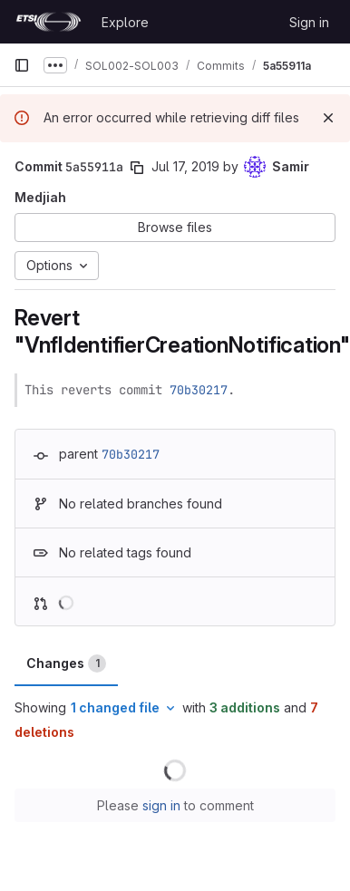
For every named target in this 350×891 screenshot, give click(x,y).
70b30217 (199, 390)
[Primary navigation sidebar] (21, 65)
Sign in (309, 22)
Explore (125, 22)
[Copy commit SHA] (137, 168)
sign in (161, 805)
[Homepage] (48, 21)
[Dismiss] (328, 118)
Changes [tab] (66, 663)
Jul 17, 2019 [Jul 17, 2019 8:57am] (185, 166)
